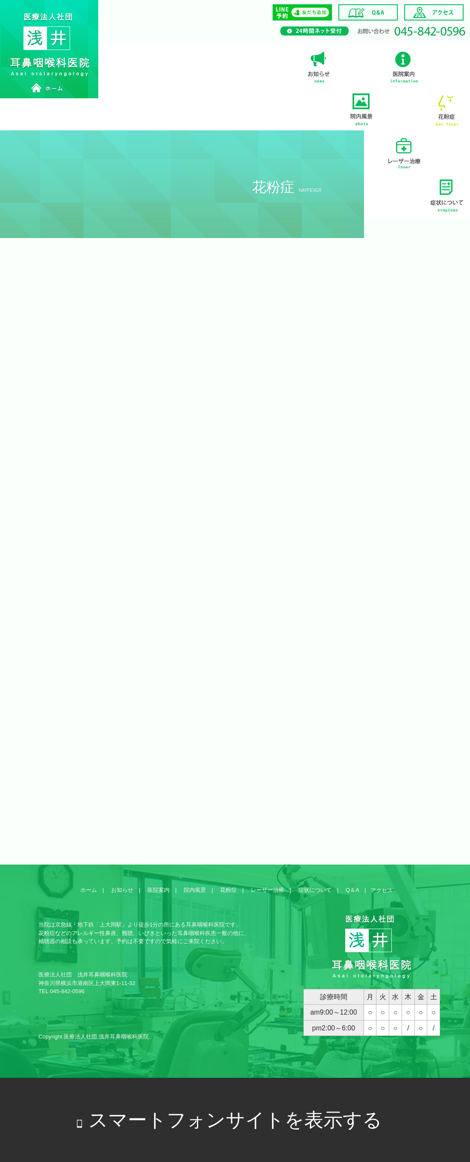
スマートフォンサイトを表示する (235, 1120)
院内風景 (361, 109)
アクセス (381, 890)
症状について (446, 194)
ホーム (88, 890)
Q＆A (352, 890)
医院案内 (403, 66)
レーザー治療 (403, 151)
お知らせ (318, 66)
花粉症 (446, 109)
